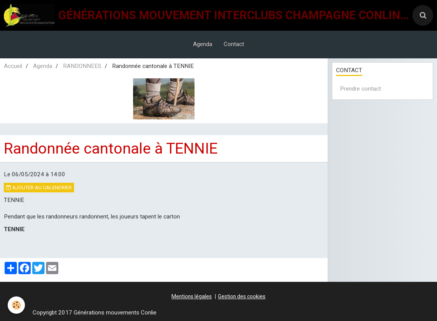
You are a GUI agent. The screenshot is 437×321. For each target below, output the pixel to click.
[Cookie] (16, 305)
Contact (234, 44)
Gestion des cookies (241, 296)
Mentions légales (192, 296)
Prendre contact (360, 88)
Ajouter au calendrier (39, 187)
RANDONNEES (82, 66)
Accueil (13, 66)
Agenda (202, 44)
